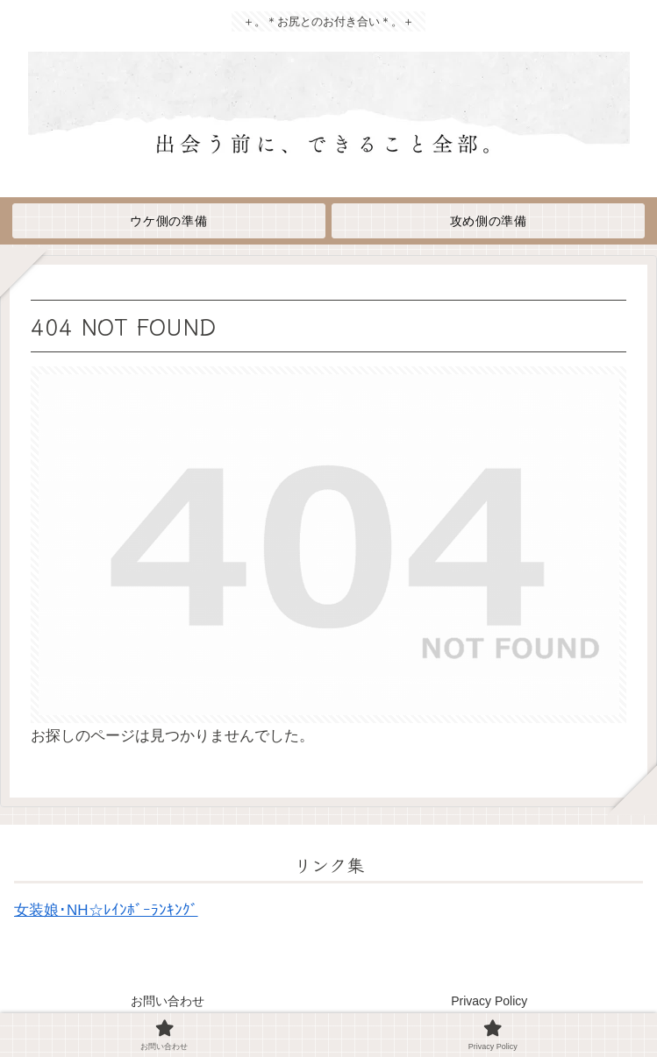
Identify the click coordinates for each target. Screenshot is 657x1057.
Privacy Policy (489, 1001)
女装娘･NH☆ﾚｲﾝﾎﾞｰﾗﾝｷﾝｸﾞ (106, 910)
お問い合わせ (167, 1001)
